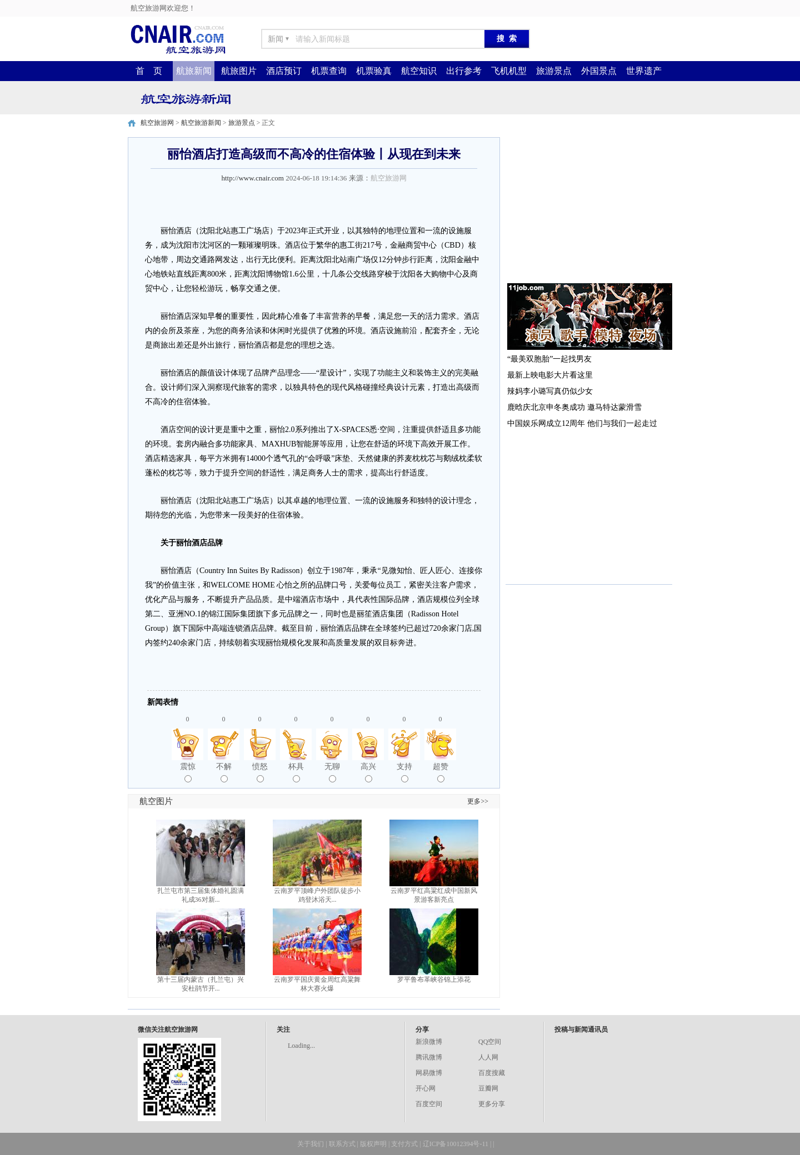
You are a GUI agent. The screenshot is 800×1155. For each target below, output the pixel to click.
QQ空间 (489, 1042)
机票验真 (374, 71)
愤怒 (260, 772)
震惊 (188, 772)
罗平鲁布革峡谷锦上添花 (434, 979)
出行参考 (464, 71)
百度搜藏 (491, 1073)
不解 (224, 772)
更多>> (477, 801)
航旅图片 (239, 71)
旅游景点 (554, 71)
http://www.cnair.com (252, 178)
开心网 (426, 1088)
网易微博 (429, 1073)
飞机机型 (509, 71)
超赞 (440, 772)
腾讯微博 (429, 1057)
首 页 (149, 71)
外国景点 (599, 71)
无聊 (332, 772)
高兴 (368, 772)
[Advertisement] (589, 206)
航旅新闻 (194, 71)
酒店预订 (284, 71)
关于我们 (310, 1144)
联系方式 (342, 1144)
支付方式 (404, 1144)
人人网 (488, 1057)
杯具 (296, 772)
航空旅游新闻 (201, 123)
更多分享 (491, 1104)
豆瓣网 (488, 1088)
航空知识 (419, 71)
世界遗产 (644, 71)
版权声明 (373, 1144)
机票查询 (329, 71)
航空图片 (156, 801)
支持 (404, 772)
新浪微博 (429, 1042)
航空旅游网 (157, 123)
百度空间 (429, 1104)
